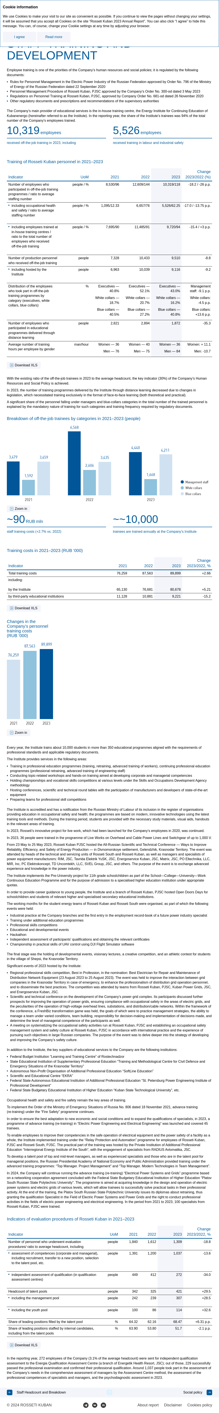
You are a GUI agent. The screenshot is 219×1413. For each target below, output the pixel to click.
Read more (53, 37)
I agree (19, 37)
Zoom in (21, 508)
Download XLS (26, 365)
